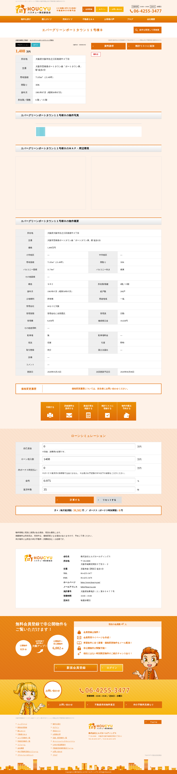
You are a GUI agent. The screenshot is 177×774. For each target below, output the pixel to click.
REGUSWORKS (156, 755)
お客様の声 (57, 734)
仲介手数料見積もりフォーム (28, 751)
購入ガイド (21, 731)
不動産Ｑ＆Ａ (22, 734)
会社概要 (21, 748)
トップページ (22, 724)
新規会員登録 (22, 727)
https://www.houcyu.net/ (90, 582)
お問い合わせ (57, 751)
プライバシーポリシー (25, 755)
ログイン (56, 727)
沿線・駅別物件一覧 (60, 738)
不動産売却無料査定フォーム (63, 748)
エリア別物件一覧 (24, 738)
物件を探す (57, 724)
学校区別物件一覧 (24, 741)
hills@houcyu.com (88, 587)
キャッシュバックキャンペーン (64, 741)
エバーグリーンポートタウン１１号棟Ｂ (42, 40)
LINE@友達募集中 (59, 745)
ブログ (55, 755)
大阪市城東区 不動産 (22, 40)
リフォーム (21, 745)
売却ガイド (57, 731)
